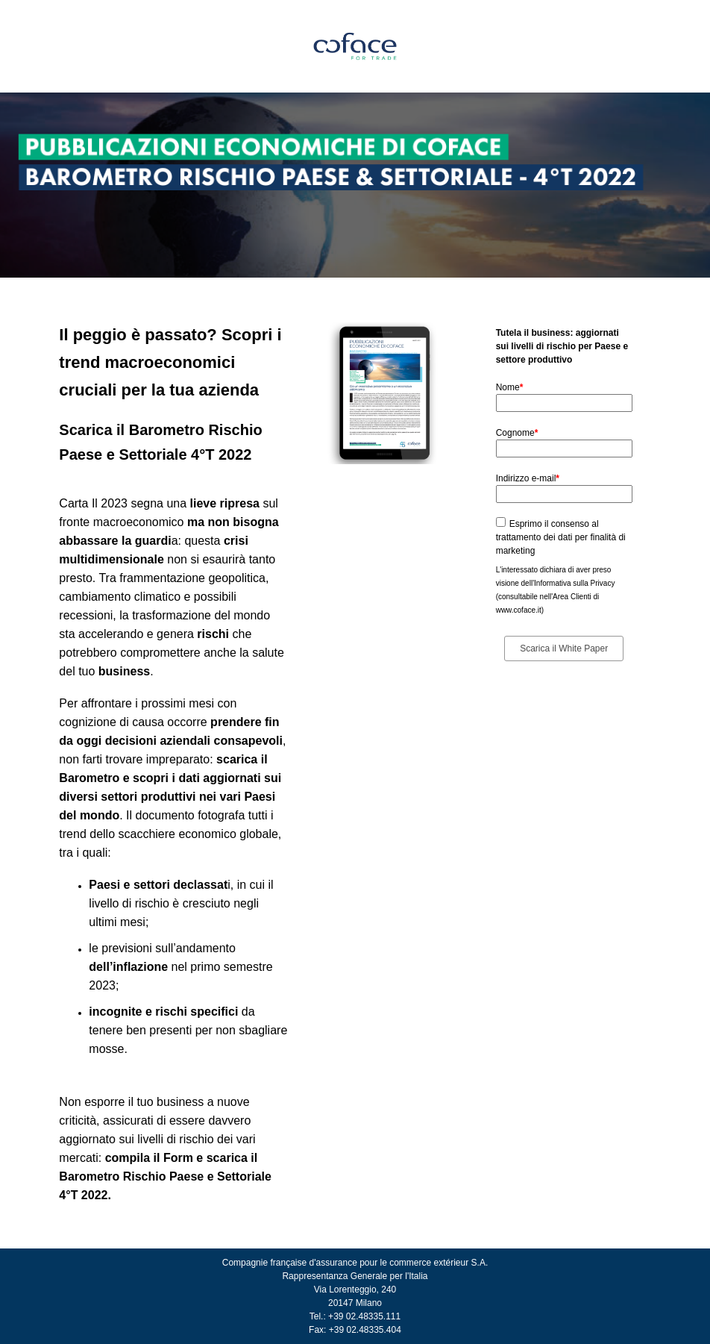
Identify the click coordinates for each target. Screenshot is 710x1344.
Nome (510, 387)
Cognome (517, 433)
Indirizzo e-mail (527, 478)
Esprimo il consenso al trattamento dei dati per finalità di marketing (561, 537)
